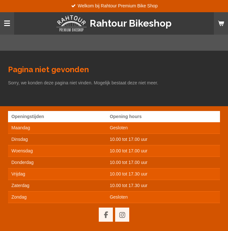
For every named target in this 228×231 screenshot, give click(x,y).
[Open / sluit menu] (7, 23)
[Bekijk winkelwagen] (221, 23)
